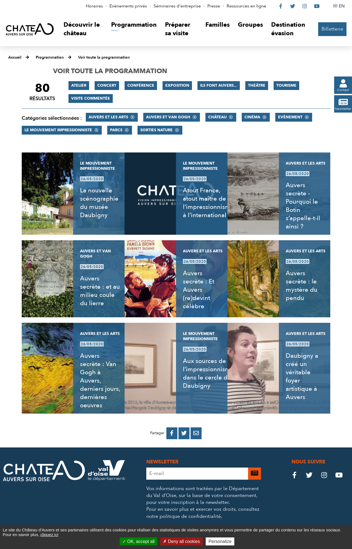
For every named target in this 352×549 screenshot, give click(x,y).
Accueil (14, 57)
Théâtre (256, 85)
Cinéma (252, 117)
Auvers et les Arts (108, 117)
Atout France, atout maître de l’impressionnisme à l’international (208, 202)
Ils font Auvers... (218, 85)
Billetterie (332, 29)
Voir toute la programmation (104, 57)
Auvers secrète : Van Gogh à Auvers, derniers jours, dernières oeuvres (100, 380)
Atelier (78, 85)
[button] (83, 29)
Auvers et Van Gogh (168, 117)
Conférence (140, 85)
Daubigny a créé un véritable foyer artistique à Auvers (302, 376)
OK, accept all (138, 541)
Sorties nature (156, 130)
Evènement (290, 117)
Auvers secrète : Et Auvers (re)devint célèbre (198, 289)
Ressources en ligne (246, 6)
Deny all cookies (181, 541)
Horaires (94, 6)
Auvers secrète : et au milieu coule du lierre (100, 290)
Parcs (116, 130)
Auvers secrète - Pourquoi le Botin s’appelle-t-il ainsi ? (303, 206)
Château (217, 117)
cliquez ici (49, 534)
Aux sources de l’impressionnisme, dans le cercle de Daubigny (209, 373)
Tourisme (286, 85)
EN (342, 6)
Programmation (50, 57)
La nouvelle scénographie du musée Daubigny (99, 202)
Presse (213, 6)
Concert (106, 85)
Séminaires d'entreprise (177, 6)
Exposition (177, 85)
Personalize (220, 541)
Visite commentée (90, 98)
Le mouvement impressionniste (58, 130)
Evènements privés (128, 6)
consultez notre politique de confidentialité (202, 513)
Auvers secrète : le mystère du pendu (301, 285)
